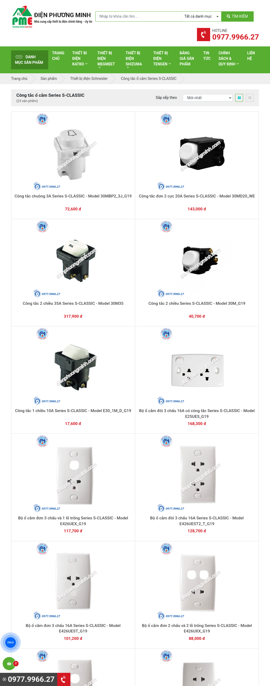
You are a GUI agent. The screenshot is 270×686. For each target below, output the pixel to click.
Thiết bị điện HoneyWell (161, 619)
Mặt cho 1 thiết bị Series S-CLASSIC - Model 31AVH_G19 (135, 471)
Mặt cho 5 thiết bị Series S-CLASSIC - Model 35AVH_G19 (184, 397)
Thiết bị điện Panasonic (161, 570)
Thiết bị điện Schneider (161, 554)
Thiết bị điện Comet (158, 603)
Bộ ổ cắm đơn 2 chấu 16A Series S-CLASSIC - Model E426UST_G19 (135, 321)
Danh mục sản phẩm (29, 60)
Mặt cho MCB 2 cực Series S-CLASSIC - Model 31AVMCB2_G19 (184, 321)
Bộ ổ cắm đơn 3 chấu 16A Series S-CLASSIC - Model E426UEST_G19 (184, 247)
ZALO (11, 642)
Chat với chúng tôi (229, 515)
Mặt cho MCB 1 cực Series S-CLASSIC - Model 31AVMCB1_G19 (234, 321)
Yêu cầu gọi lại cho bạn (161, 520)
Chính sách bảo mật (223, 585)
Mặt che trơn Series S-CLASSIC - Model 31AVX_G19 (85, 397)
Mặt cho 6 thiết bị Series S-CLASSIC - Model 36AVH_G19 (135, 397)
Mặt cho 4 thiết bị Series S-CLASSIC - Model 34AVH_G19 (234, 397)
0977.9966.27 (29, 512)
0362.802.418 (114, 512)
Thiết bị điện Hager (157, 578)
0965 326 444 (59, 588)
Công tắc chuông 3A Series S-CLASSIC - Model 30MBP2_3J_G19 (36, 172)
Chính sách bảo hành (224, 569)
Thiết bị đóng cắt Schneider (164, 562)
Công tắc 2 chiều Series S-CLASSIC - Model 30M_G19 (184, 172)
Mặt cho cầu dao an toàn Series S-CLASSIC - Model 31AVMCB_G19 (36, 397)
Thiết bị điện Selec (157, 586)
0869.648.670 (71, 512)
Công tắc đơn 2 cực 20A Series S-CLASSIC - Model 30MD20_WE (85, 172)
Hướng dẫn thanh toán (160, 510)
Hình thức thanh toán (224, 560)
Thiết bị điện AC (155, 594)
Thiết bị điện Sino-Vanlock (163, 611)
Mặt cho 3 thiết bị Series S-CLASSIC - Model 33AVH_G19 (36, 471)
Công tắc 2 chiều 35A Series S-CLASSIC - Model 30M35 (135, 172)
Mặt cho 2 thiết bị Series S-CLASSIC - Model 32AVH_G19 (86, 471)
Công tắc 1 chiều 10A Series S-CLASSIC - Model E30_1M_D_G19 (234, 172)
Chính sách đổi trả (222, 577)
